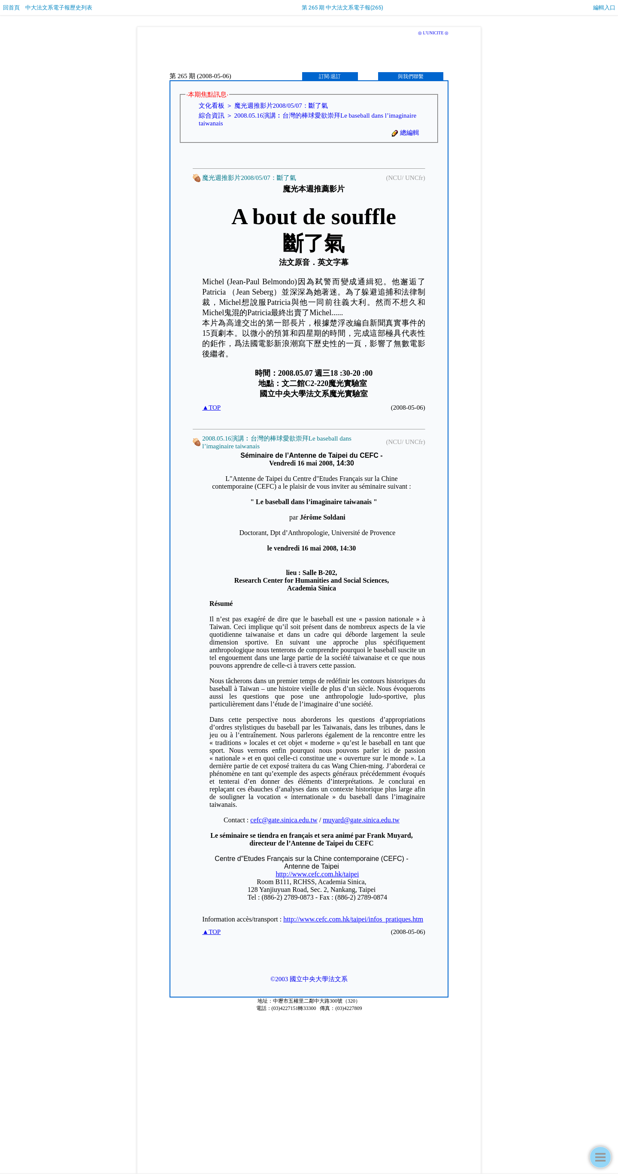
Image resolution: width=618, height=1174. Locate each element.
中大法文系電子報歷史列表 (58, 7)
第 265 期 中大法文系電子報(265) (342, 7)
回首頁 (11, 7)
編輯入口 (604, 7)
